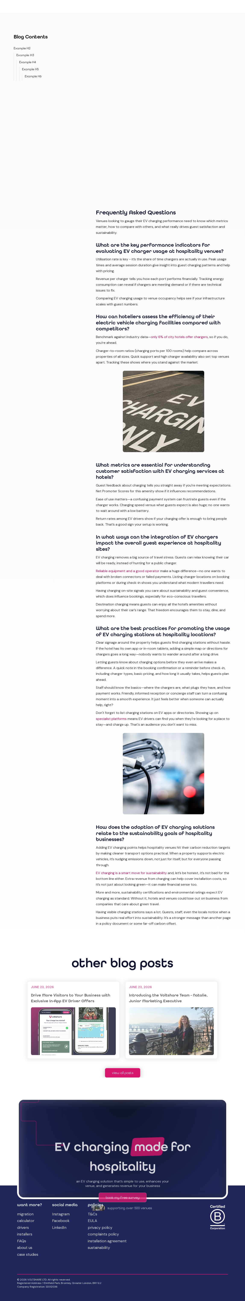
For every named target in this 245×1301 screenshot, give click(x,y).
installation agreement (107, 1241)
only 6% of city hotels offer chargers (179, 337)
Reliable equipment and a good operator (127, 571)
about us (24, 1247)
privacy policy (100, 1227)
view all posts (122, 1073)
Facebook (60, 1221)
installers (24, 1234)
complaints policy (103, 1234)
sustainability (99, 1247)
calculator (25, 1221)
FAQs (21, 1241)
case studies (27, 1254)
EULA (92, 1221)
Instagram (61, 1214)
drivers (23, 1227)
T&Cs (92, 1214)
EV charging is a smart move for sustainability (131, 873)
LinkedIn (59, 1227)
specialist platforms (111, 718)
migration (25, 1214)
